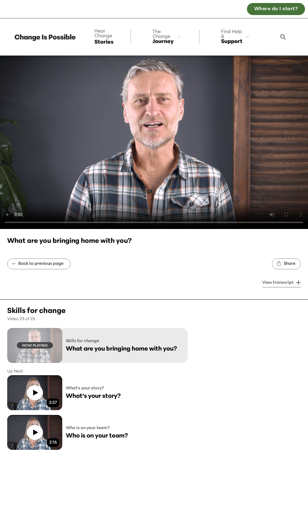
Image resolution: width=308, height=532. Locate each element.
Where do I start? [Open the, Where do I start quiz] (276, 9)
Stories (103, 37)
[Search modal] (283, 37)
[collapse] (167, 37)
